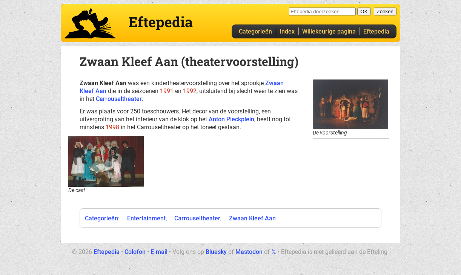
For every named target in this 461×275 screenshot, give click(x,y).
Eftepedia (376, 31)
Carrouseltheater (119, 98)
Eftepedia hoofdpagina (90, 23)
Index (287, 31)
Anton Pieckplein (231, 119)
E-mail (159, 251)
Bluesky (216, 251)
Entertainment (146, 218)
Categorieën (255, 31)
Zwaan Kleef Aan (252, 218)
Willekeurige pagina (329, 31)
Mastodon (249, 251)
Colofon (135, 251)
